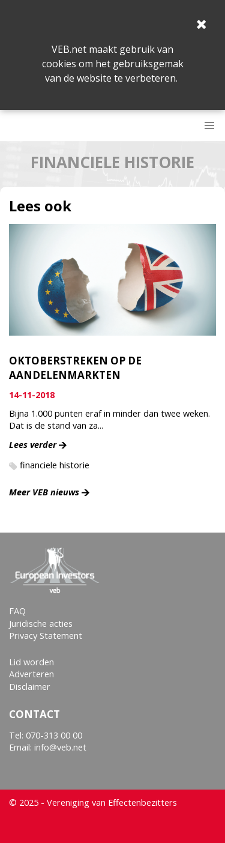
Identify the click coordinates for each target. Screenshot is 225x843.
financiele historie (54, 465)
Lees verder (32, 444)
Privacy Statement (45, 635)
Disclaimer (29, 686)
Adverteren (31, 674)
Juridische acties (41, 623)
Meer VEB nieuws (44, 492)
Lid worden (31, 662)
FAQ (17, 611)
